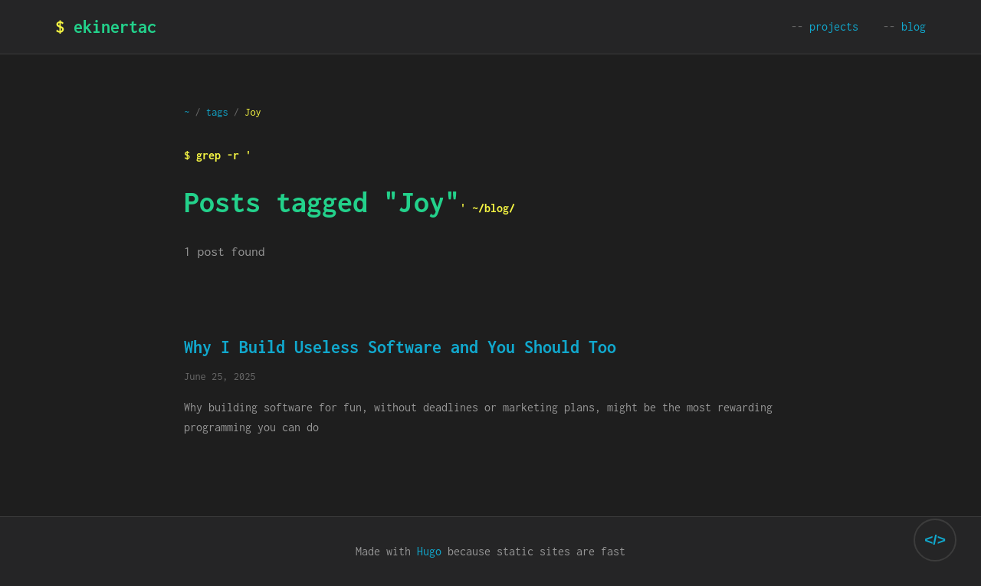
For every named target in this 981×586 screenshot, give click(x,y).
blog (913, 26)
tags (217, 112)
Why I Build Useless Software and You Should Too (400, 347)
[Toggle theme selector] (935, 540)
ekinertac (115, 27)
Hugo (429, 551)
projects (833, 26)
